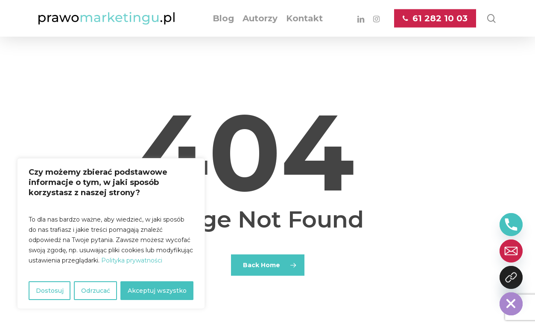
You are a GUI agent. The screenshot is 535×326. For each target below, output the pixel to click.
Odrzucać (95, 290)
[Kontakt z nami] (511, 277)
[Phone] (511, 224)
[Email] (511, 251)
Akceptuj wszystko (157, 290)
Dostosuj (50, 290)
